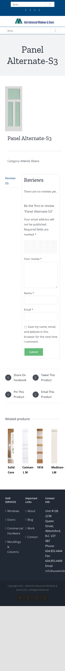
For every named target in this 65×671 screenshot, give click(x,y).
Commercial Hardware (12, 530)
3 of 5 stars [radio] (41, 247)
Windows (12, 511)
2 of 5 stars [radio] (34, 247)
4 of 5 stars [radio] (47, 247)
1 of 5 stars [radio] (27, 247)
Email (28, 310)
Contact (32, 537)
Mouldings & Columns (12, 547)
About (31, 511)
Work (30, 528)
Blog (30, 520)
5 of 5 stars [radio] (54, 247)
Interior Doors (30, 161)
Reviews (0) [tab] (10, 180)
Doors (11, 520)
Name (29, 293)
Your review (33, 259)
